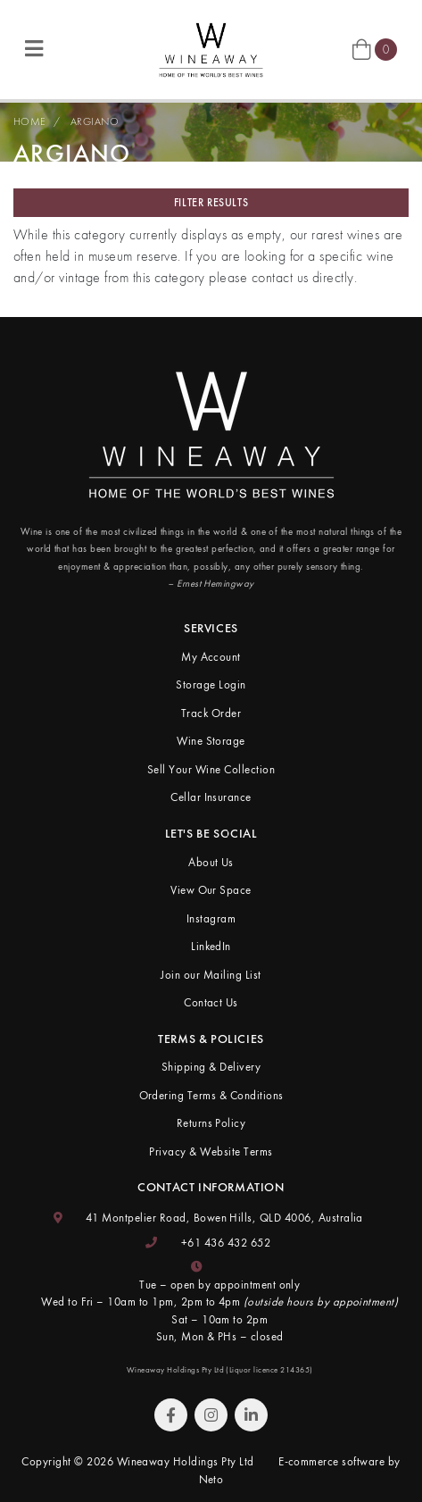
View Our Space (211, 889)
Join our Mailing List (211, 974)
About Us (211, 862)
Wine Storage (211, 740)
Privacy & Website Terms (210, 1151)
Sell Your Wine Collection (211, 769)
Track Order (211, 713)
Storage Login (210, 684)
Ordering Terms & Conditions (211, 1095)
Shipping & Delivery (211, 1066)
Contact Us (211, 1002)
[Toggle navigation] (33, 50)
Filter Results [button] (211, 203)
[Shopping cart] (375, 48)
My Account (211, 656)
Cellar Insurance (211, 797)
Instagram (211, 918)
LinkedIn (211, 946)
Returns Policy (211, 1123)
